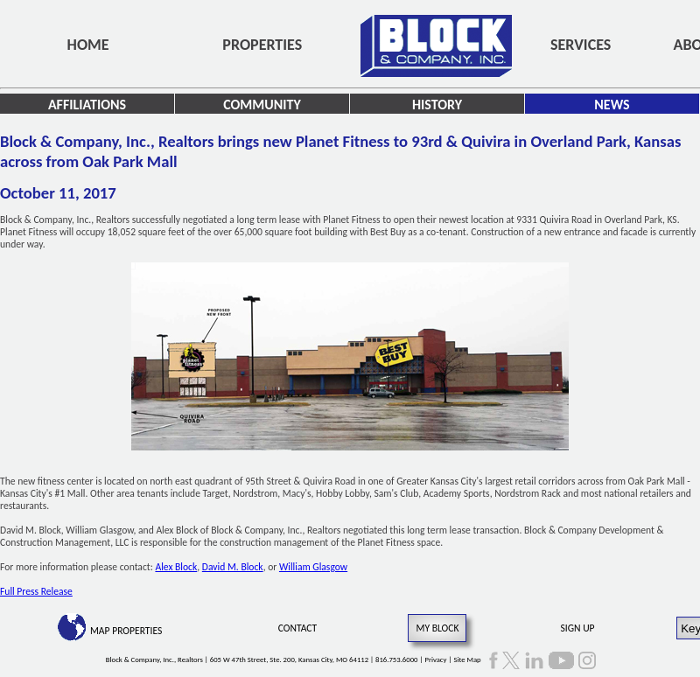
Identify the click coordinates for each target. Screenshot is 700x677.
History (437, 104)
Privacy (435, 659)
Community (262, 104)
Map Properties (126, 631)
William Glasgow (313, 567)
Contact (298, 628)
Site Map (466, 659)
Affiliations (87, 104)
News (611, 104)
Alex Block (176, 567)
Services (580, 44)
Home (88, 44)
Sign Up (578, 628)
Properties (262, 44)
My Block (437, 628)
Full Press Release (36, 591)
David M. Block (232, 567)
